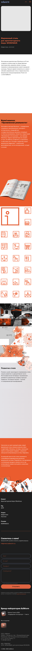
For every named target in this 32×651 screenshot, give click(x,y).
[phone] (16, 566)
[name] (16, 556)
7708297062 (7, 643)
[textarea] (16, 575)
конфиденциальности (21, 593)
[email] (16, 561)
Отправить (16, 586)
